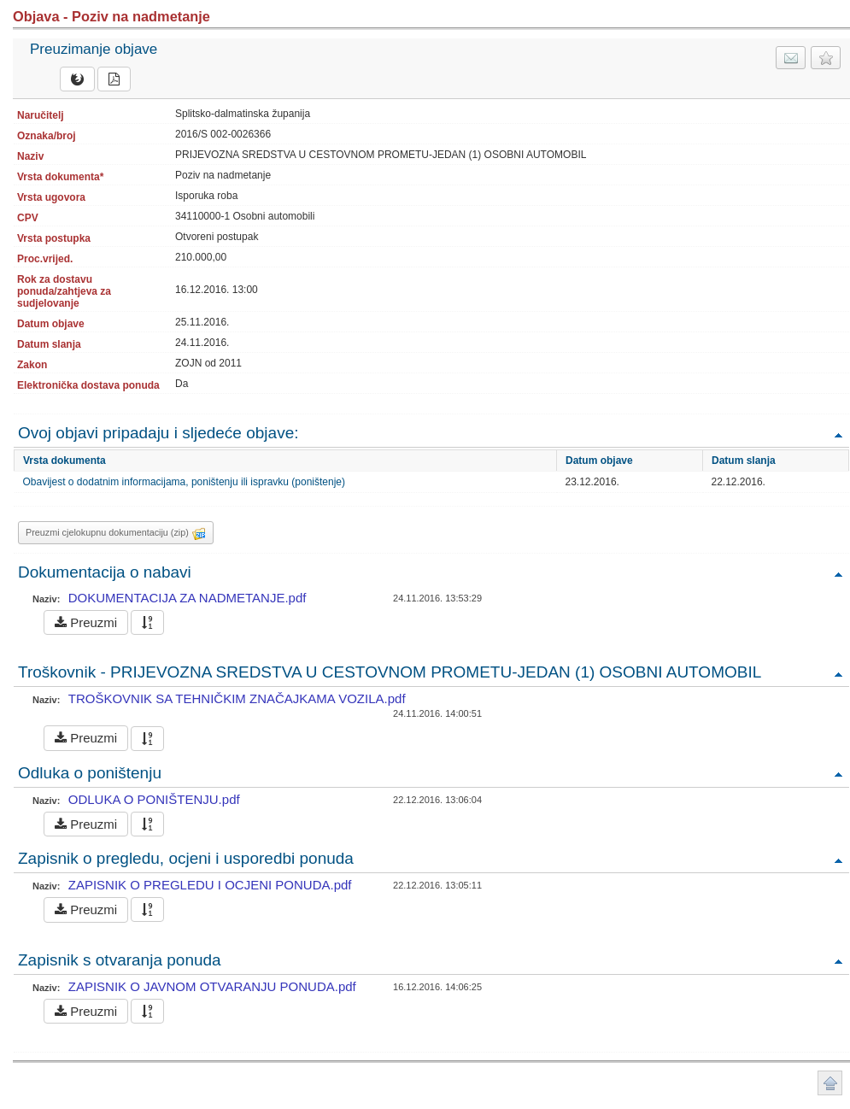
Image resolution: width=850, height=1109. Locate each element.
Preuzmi (86, 622)
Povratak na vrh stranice (830, 1083)
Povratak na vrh (838, 434)
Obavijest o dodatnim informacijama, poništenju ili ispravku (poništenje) (184, 482)
